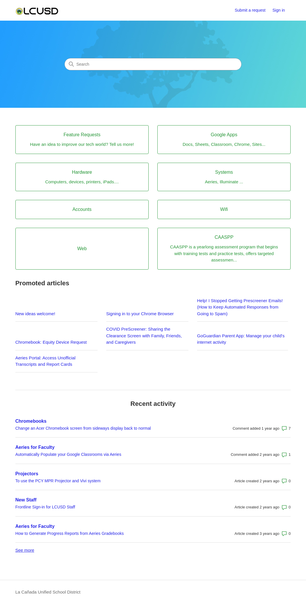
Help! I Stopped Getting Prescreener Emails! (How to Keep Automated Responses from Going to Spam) (240, 307)
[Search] (153, 64)
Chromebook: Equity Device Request (51, 342)
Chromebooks (31, 421)
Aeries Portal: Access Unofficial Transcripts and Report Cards (45, 361)
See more (24, 550)
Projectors (26, 473)
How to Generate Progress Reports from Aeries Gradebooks (69, 533)
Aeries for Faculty (35, 447)
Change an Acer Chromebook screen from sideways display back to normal (83, 428)
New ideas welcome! (35, 313)
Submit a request (250, 10)
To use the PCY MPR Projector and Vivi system (58, 480)
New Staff (26, 499)
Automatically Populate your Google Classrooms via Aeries (68, 454)
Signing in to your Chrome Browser (140, 313)
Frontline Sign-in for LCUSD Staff (45, 507)
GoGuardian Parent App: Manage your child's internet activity (241, 339)
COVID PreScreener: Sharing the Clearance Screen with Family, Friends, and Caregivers (144, 336)
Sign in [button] (279, 10)
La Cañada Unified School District (47, 591)
